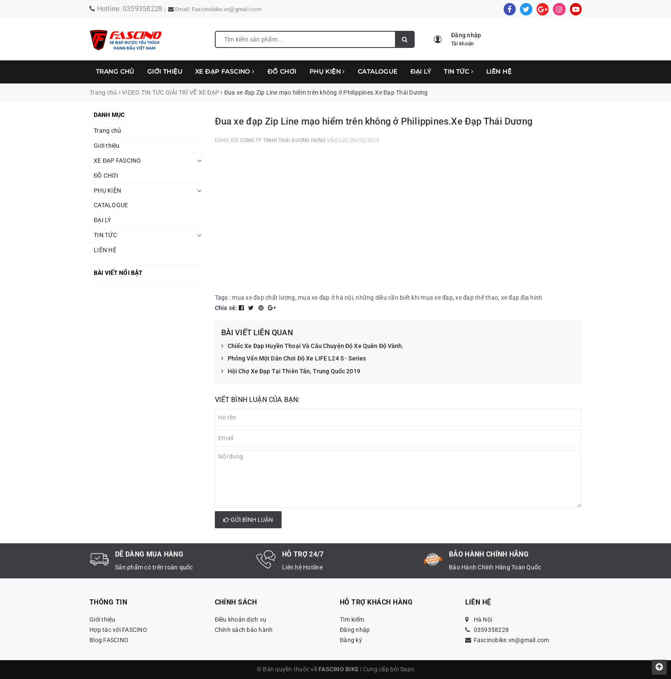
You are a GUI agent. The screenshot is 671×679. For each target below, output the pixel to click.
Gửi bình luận (248, 519)
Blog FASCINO (108, 640)
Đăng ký (351, 640)
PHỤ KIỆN (327, 71)
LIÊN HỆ (498, 71)
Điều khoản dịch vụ (241, 619)
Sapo (407, 669)
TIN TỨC (458, 71)
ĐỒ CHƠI (282, 71)
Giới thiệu (164, 71)
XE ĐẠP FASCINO (225, 71)
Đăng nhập (355, 629)
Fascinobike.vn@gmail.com (226, 9)
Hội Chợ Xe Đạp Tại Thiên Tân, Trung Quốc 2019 (290, 371)
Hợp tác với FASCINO (118, 629)
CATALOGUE (378, 71)
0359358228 (143, 9)
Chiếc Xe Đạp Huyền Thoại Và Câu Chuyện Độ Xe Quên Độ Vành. (312, 346)
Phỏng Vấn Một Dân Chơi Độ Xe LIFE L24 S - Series (293, 358)
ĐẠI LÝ (420, 71)
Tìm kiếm (352, 619)
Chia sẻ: (226, 307)
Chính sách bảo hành (244, 629)
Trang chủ (115, 71)
